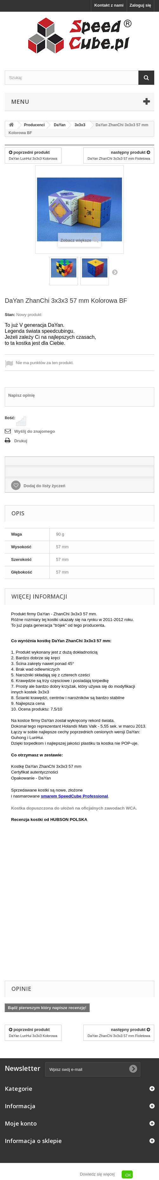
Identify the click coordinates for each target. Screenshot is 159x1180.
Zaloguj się (140, 5)
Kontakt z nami (109, 5)
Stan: (10, 314)
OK (128, 1175)
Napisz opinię (21, 395)
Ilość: (10, 417)
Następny (114, 272)
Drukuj (20, 440)
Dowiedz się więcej (97, 1174)
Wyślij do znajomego (34, 431)
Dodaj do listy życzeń (43, 485)
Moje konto (21, 1123)
